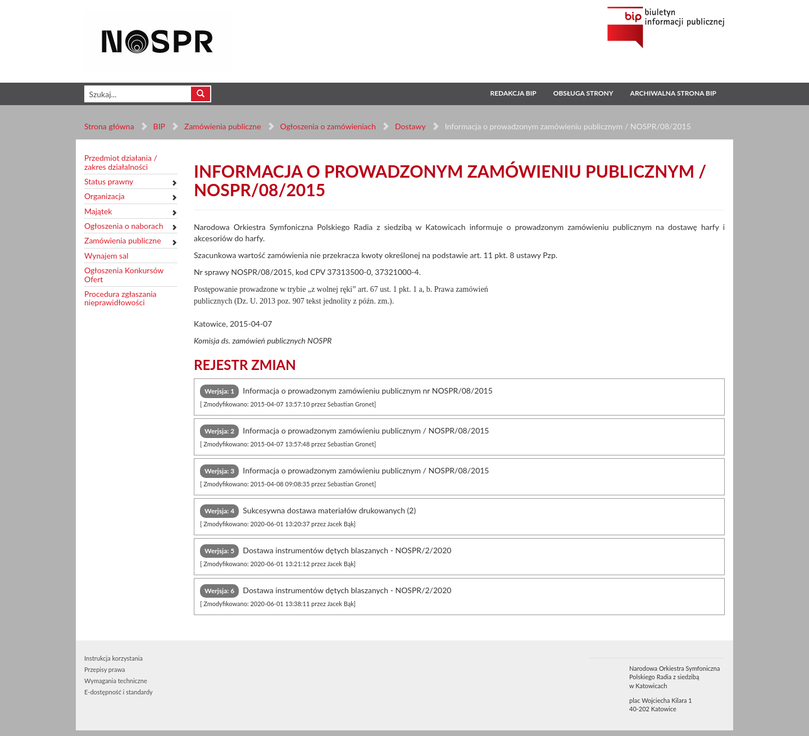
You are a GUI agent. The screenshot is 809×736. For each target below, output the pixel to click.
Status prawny (108, 181)
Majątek (98, 211)
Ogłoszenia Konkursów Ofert (123, 274)
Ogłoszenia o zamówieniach (327, 126)
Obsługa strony (583, 93)
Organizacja (104, 196)
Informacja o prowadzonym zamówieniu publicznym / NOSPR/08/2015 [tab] (344, 436)
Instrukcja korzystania (113, 658)
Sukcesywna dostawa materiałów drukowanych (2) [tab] (308, 515)
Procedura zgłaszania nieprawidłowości (120, 298)
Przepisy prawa (104, 669)
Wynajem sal (106, 255)
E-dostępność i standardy (118, 692)
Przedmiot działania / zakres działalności (120, 162)
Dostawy (410, 126)
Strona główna (109, 126)
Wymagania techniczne (115, 680)
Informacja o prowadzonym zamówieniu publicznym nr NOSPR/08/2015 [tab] (346, 396)
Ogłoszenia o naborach (123, 226)
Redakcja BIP (513, 93)
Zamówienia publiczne (222, 126)
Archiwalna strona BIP (673, 93)
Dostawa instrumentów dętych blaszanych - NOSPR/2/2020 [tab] (325, 555)
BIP (159, 126)
